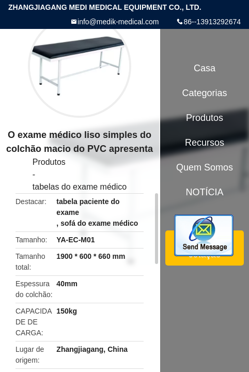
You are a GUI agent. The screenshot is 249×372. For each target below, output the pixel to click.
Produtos (49, 162)
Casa (204, 68)
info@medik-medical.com (118, 22)
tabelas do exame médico (80, 186)
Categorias (204, 93)
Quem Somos (204, 167)
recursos (204, 142)
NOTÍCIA (204, 192)
